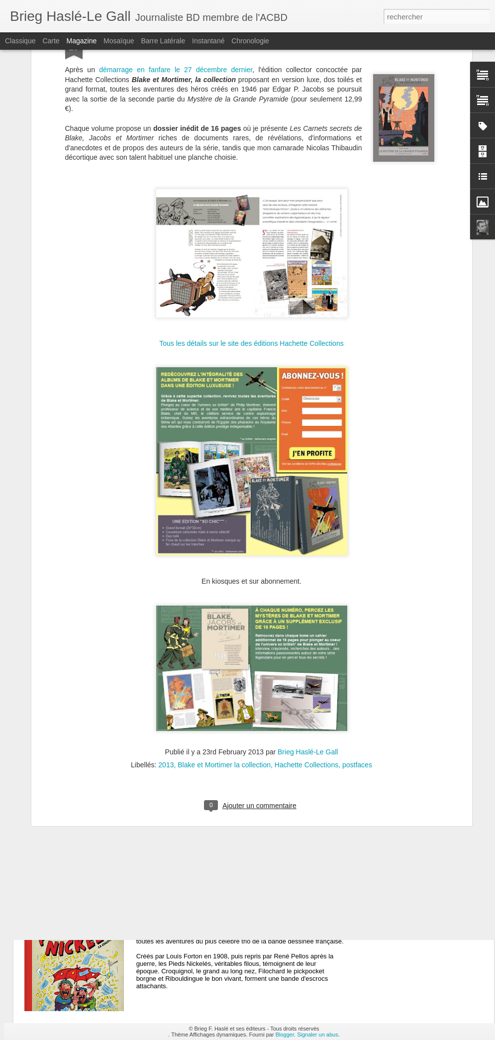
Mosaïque (118, 41)
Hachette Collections (306, 648)
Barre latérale (163, 41)
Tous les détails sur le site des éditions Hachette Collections (251, 226)
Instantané (208, 41)
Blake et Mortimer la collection (224, 648)
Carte (50, 41)
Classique (20, 41)
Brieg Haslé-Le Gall (308, 635)
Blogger (285, 1035)
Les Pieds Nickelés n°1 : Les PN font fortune (232, 916)
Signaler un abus (317, 1035)
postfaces (357, 648)
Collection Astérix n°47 (193, 803)
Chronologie (250, 41)
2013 (166, 648)
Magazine (82, 41)
